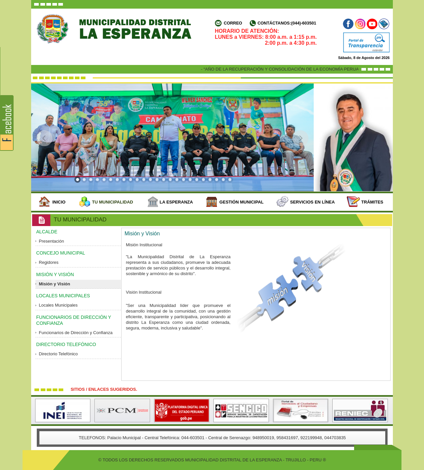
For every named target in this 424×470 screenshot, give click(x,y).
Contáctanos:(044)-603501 (286, 23)
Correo (233, 23)
